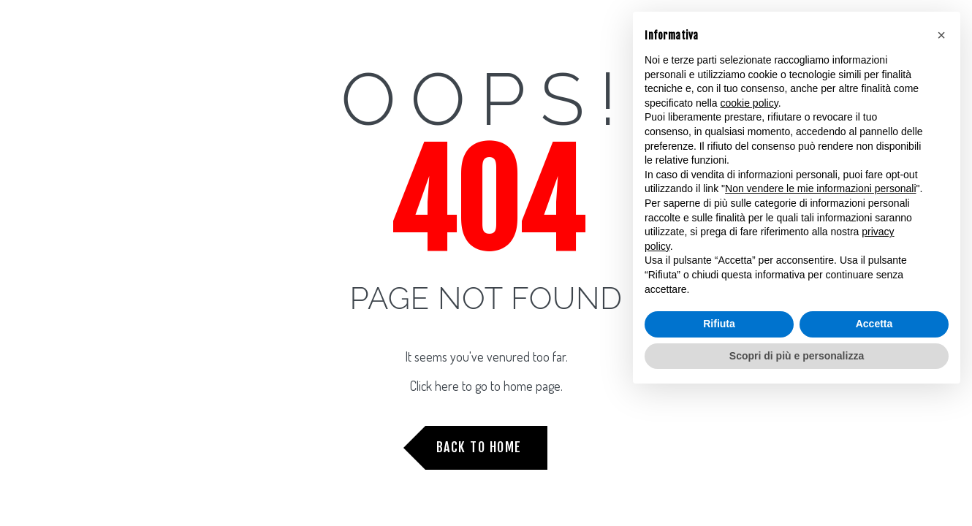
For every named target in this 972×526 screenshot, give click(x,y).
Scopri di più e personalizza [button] (796, 356)
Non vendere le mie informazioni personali (820, 188)
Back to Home (479, 447)
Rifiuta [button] (719, 323)
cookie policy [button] (749, 103)
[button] (941, 35)
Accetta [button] (874, 323)
